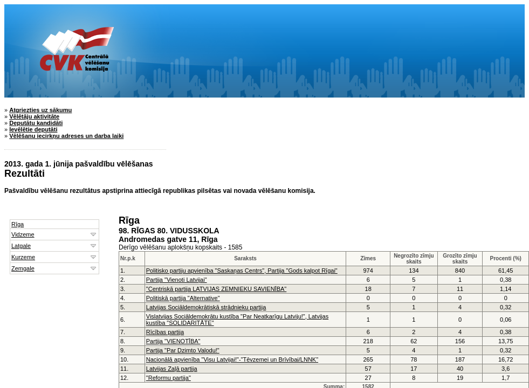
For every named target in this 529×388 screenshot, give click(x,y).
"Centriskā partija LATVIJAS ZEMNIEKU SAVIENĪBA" (216, 289)
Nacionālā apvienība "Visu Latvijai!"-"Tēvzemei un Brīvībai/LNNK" (232, 359)
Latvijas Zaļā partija (171, 368)
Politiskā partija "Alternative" (183, 298)
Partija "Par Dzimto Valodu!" (182, 350)
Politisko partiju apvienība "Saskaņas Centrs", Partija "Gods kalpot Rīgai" (242, 270)
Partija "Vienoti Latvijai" (176, 279)
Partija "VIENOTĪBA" (173, 341)
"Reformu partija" (168, 378)
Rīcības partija (165, 332)
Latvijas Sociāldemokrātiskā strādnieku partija (206, 307)
